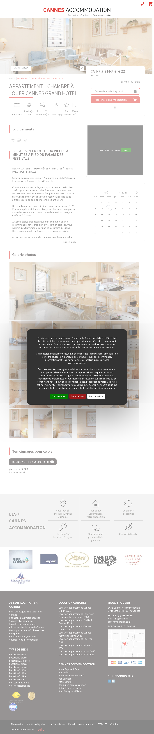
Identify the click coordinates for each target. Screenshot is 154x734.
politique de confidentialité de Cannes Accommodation (87, 387)
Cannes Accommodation (77, 12)
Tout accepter (58, 396)
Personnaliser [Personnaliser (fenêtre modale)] (96, 396)
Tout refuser (77, 396)
